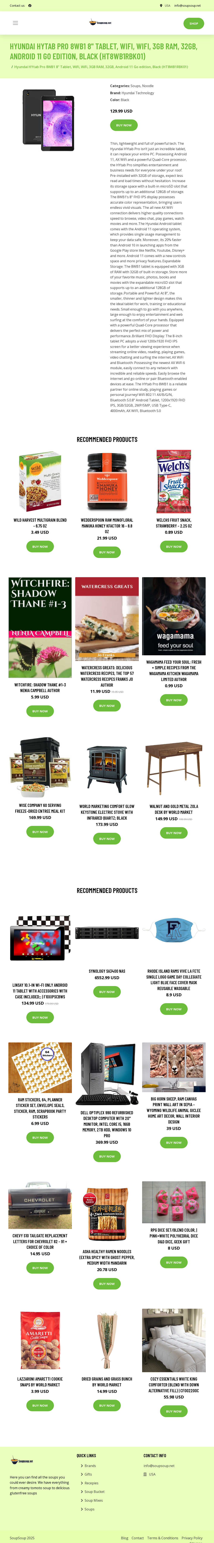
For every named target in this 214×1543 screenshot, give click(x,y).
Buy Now (124, 125)
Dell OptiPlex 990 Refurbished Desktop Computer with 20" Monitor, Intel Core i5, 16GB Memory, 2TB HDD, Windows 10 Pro (107, 1124)
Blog (124, 1538)
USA (167, 6)
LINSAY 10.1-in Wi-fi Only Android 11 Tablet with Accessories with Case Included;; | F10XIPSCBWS (40, 990)
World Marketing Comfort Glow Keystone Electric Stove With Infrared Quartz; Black (106, 812)
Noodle (148, 86)
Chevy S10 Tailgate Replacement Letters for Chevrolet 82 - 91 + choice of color (40, 1241)
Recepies (91, 1483)
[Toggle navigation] (15, 23)
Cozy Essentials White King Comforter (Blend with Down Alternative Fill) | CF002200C (174, 1384)
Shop (194, 23)
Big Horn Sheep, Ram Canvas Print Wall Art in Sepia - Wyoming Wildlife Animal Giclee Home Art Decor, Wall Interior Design (174, 1110)
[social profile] (30, 6)
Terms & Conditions (162, 1538)
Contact (138, 1538)
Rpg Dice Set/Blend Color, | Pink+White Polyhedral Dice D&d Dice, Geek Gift (174, 1235)
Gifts (88, 1474)
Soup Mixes (94, 1500)
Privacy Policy (192, 1538)
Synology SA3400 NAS (107, 971)
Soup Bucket (94, 1491)
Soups (135, 86)
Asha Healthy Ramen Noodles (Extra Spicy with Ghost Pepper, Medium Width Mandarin (107, 1257)
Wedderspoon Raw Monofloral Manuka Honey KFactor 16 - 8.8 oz (107, 525)
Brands (90, 1465)
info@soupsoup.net (188, 6)
